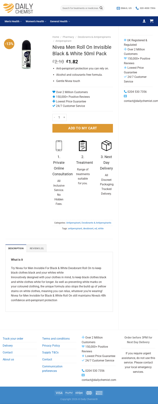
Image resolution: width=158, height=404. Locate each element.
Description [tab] (16, 248)
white (101, 228)
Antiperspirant (63, 40)
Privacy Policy (51, 345)
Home (55, 37)
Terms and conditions (56, 338)
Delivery (8, 345)
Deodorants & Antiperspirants (94, 37)
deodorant (88, 228)
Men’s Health (13, 21)
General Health (60, 21)
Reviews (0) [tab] (37, 248)
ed (95, 228)
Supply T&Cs (50, 352)
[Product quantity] (59, 117)
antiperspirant (75, 228)
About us (8, 359)
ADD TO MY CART (82, 128)
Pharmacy (68, 37)
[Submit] (101, 8)
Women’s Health (36, 21)
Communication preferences (52, 369)
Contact (8, 352)
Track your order (13, 338)
